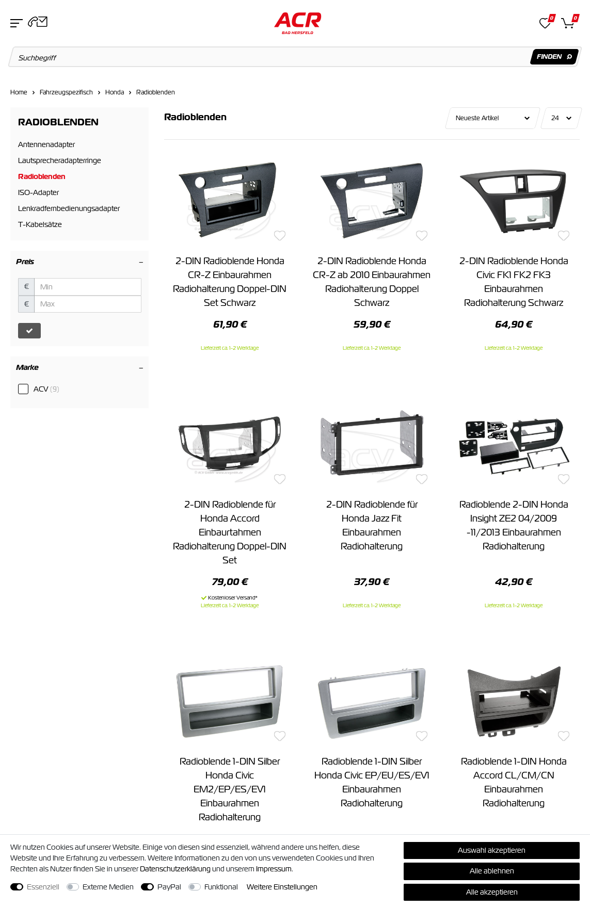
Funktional (221, 886)
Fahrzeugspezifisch (66, 92)
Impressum (274, 868)
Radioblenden (155, 92)
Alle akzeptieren (492, 892)
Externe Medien (108, 886)
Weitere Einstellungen (282, 886)
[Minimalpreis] (87, 287)
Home (18, 92)
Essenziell (43, 886)
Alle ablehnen (492, 870)
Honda (114, 92)
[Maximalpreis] (87, 304)
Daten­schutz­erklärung (175, 868)
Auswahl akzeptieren (491, 850)
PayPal (169, 886)
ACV (46, 389)
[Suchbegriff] (295, 56)
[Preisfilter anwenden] (29, 330)
